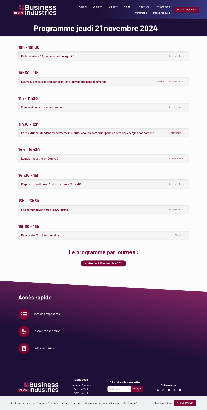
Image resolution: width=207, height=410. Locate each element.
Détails (160, 81)
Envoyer (137, 388)
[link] (34, 9)
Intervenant (177, 132)
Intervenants (176, 56)
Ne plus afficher (185, 402)
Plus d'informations (163, 403)
